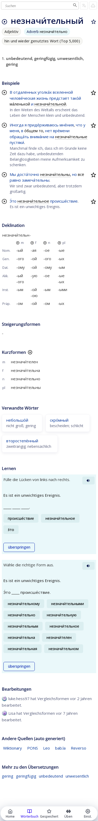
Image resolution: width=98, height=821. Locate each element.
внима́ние (39, 136)
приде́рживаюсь (43, 124)
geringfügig (26, 776)
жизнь (42, 98)
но (74, 174)
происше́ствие (64, 201)
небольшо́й (17, 420)
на (52, 136)
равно (15, 180)
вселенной (63, 92)
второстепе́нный (22, 440)
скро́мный (59, 420)
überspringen (19, 547)
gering (7, 776)
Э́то (13, 201)
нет (48, 130)
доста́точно (28, 174)
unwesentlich (77, 776)
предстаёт (59, 98)
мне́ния (67, 124)
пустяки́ (17, 142)
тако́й (75, 98)
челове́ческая (22, 98)
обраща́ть (19, 136)
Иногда (17, 124)
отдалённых (25, 92)
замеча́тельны (35, 180)
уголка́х (45, 92)
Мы (13, 174)
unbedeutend (51, 776)
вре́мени (61, 130)
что (79, 124)
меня (14, 130)
